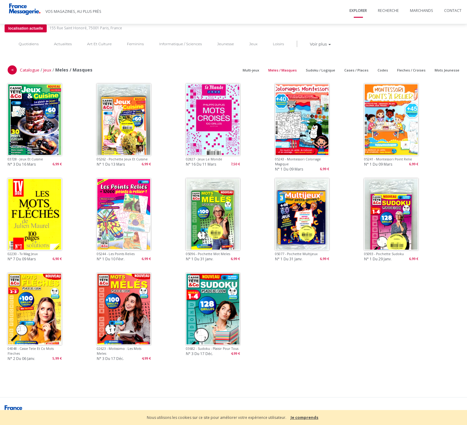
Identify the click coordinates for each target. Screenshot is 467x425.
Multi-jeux (251, 70)
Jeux (253, 44)
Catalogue (29, 70)
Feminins (135, 44)
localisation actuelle (25, 28)
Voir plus (320, 44)
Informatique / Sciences (180, 44)
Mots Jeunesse (447, 70)
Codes (383, 70)
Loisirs (278, 44)
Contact (453, 10)
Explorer (358, 10)
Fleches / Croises (411, 70)
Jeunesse (225, 44)
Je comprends (304, 417)
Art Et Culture (99, 44)
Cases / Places (356, 70)
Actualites (63, 44)
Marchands (421, 10)
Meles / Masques (282, 70)
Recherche (388, 10)
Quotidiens (29, 44)
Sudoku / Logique (320, 70)
